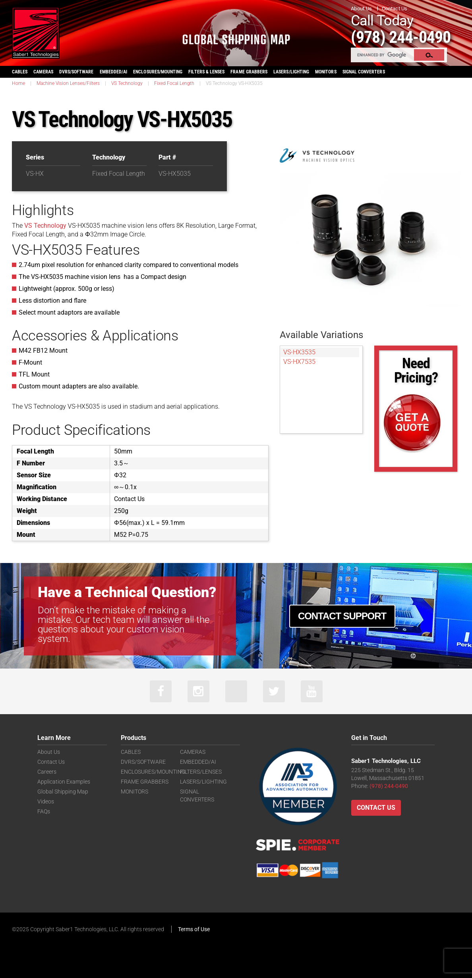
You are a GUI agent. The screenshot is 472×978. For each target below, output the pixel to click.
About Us (361, 9)
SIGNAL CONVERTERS (363, 72)
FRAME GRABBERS (248, 72)
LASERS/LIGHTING (291, 72)
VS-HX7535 (299, 361)
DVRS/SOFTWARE (76, 72)
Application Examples (63, 781)
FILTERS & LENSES (206, 72)
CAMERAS (43, 72)
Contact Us (395, 9)
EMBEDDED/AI (114, 72)
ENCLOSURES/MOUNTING (153, 772)
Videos (45, 801)
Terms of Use (194, 929)
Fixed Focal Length (174, 83)
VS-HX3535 (299, 352)
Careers (46, 772)
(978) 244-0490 (401, 37)
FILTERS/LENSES (201, 772)
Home (18, 83)
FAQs (43, 811)
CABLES (19, 72)
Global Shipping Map (62, 791)
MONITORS (325, 72)
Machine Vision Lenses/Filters (68, 83)
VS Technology (127, 83)
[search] (382, 55)
